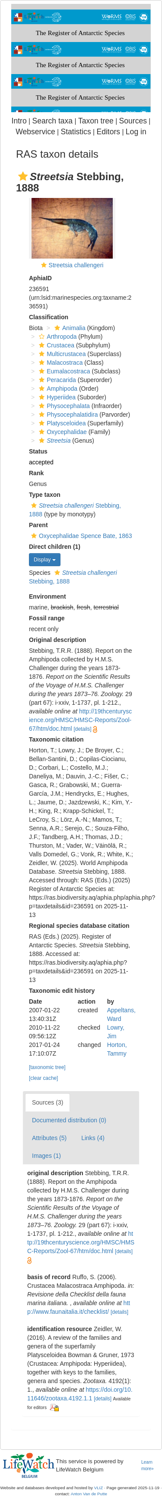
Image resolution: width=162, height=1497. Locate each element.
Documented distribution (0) (69, 1120)
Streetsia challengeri (76, 265)
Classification (48, 317)
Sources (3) (47, 1102)
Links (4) (93, 1137)
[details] (83, 729)
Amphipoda (57, 388)
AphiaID (40, 278)
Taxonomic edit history (62, 990)
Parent (38, 525)
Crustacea (55, 345)
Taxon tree (96, 121)
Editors (108, 131)
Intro (19, 121)
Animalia (69, 327)
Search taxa (52, 121)
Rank (36, 473)
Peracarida (56, 379)
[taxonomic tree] (47, 1067)
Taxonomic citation (56, 739)
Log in (136, 131)
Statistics (75, 131)
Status (38, 451)
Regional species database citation (79, 925)
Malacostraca (60, 362)
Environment (47, 596)
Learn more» (147, 1465)
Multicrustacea (61, 353)
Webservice (35, 131)
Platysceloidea (61, 423)
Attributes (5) (49, 1137)
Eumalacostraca (63, 371)
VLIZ (98, 1487)
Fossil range (46, 618)
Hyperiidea (56, 397)
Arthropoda (56, 336)
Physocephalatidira (67, 414)
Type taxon (44, 494)
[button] (23, 176)
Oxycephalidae (62, 431)
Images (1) (46, 1155)
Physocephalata (63, 405)
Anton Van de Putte (89, 1493)
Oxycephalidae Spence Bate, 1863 (80, 535)
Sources (133, 121)
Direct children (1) (54, 546)
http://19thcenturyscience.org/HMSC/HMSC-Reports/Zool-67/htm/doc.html (80, 720)
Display (45, 560)
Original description (57, 639)
